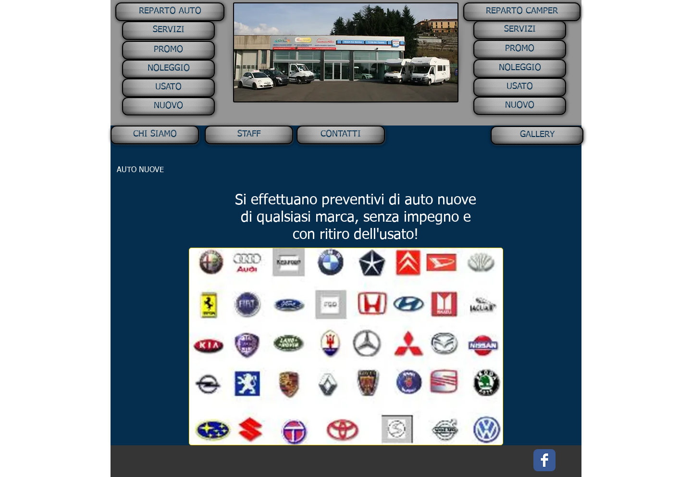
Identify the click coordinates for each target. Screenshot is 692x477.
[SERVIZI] (168, 30)
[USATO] (168, 87)
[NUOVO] (168, 106)
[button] (168, 11)
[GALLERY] (537, 135)
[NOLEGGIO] (168, 69)
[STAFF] (249, 135)
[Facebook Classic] (544, 460)
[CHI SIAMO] (155, 135)
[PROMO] (168, 50)
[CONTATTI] (341, 135)
